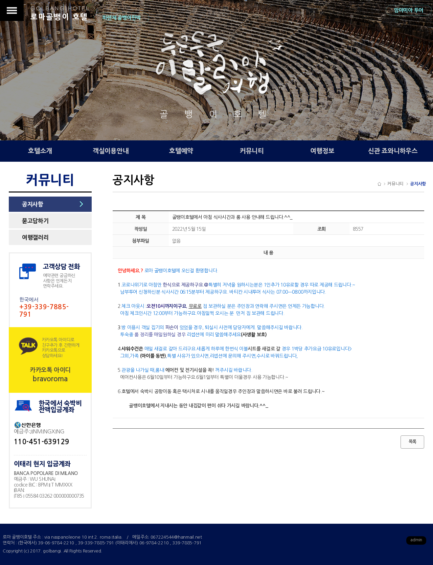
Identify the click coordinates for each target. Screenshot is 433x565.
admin (416, 540)
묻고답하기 (35, 221)
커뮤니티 (252, 151)
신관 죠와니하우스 (392, 151)
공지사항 (32, 204)
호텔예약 (181, 151)
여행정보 (322, 151)
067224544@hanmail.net (176, 537)
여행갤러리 (35, 237)
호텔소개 (40, 151)
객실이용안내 (111, 151)
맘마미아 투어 (408, 10)
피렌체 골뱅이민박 (121, 17)
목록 (412, 441)
